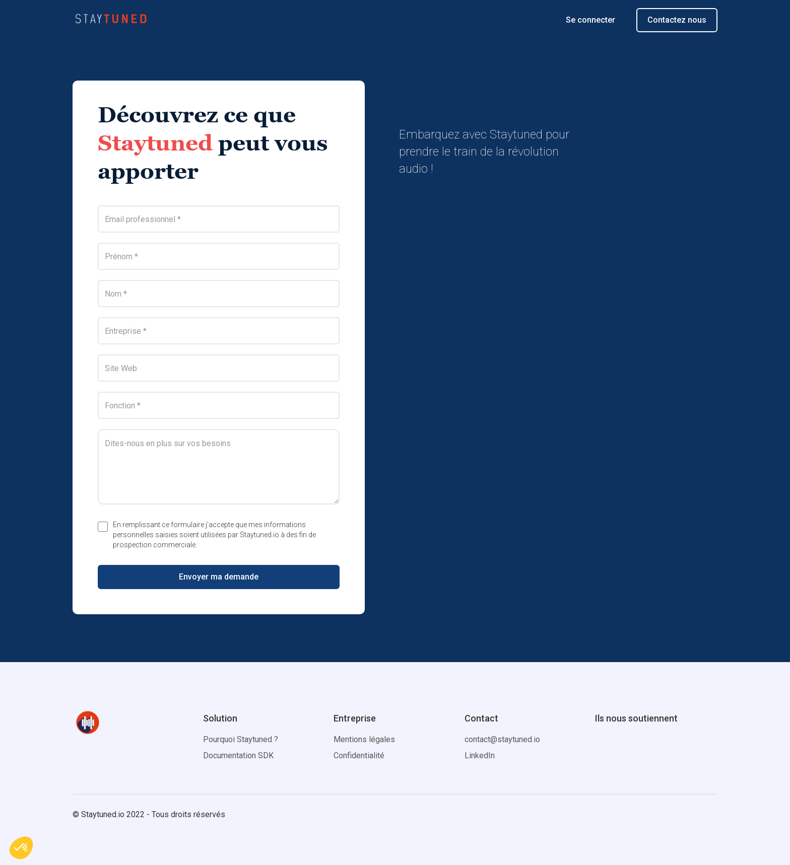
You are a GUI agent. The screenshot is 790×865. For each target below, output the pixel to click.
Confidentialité (359, 755)
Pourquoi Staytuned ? (240, 739)
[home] (111, 20)
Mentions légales (364, 739)
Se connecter (590, 20)
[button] (21, 848)
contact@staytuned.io (502, 739)
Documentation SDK (238, 755)
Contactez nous (676, 20)
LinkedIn (480, 755)
